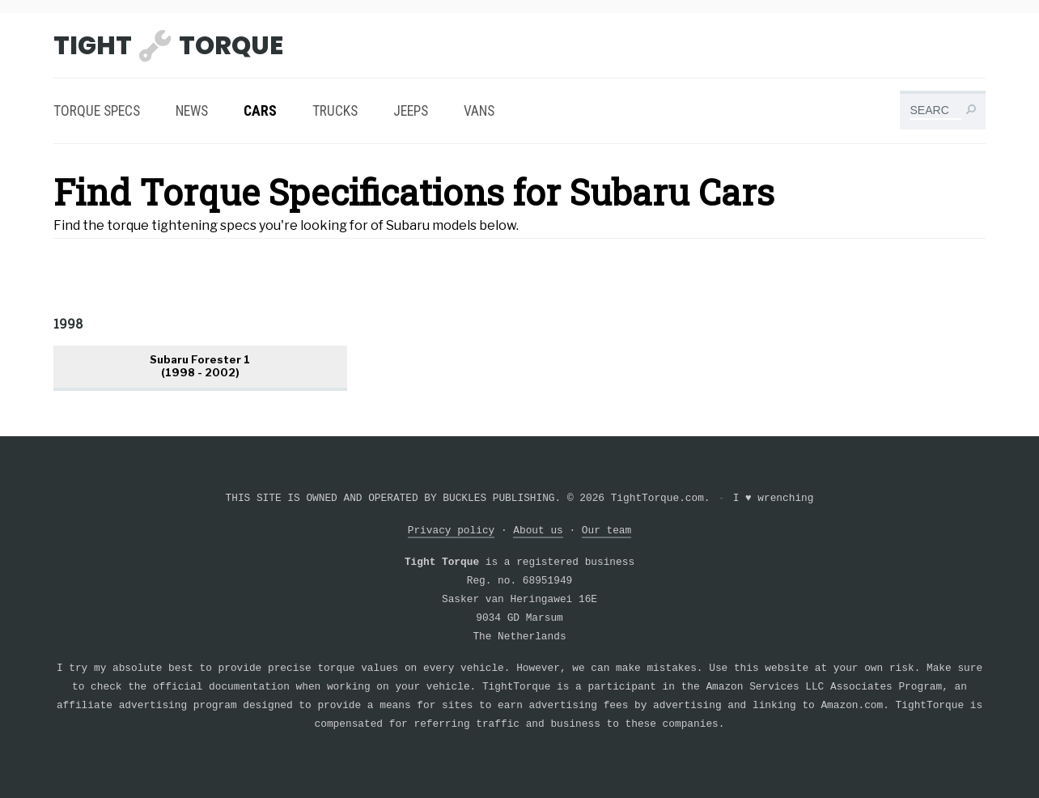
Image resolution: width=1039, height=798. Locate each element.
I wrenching (773, 498)
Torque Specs (96, 111)
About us (537, 530)
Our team (606, 530)
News (192, 111)
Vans (479, 111)
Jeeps (410, 111)
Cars (260, 111)
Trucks (335, 111)
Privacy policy (451, 530)
